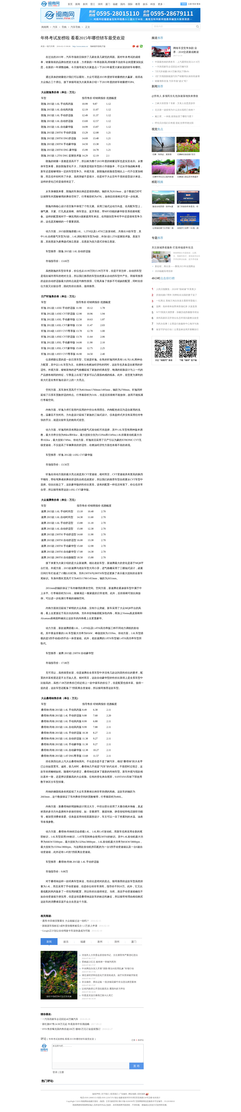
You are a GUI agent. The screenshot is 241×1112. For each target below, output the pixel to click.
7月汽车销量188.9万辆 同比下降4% (172, 71)
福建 (115, 4)
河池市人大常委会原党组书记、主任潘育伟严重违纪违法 (110, 955)
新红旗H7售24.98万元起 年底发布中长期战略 (65, 1024)
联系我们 (114, 1094)
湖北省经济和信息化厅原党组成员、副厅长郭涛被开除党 (110, 975)
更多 (160, 4)
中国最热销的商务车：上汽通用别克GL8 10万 (177, 62)
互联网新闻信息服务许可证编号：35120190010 (155, 1101)
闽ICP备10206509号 (126, 1101)
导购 (64, 27)
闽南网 (45, 27)
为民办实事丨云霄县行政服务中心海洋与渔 (177, 324)
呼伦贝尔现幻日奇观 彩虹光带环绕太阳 (174, 123)
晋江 (92, 4)
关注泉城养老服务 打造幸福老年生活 (172, 247)
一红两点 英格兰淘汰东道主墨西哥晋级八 (176, 301)
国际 (130, 4)
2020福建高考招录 (164, 271)
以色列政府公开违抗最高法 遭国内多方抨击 (103, 988)
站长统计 (156, 1097)
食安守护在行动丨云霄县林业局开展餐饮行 (177, 329)
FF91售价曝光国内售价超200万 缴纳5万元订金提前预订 (71, 1029)
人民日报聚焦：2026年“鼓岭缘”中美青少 (176, 289)
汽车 (55, 27)
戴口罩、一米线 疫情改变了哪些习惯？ (174, 116)
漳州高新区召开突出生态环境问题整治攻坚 (177, 318)
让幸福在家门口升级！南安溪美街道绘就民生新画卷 (163, 228)
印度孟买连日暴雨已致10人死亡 (97, 995)
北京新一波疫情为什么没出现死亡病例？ (175, 110)
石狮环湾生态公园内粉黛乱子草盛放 (163, 177)
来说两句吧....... (98, 1053)
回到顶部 (141, 1094)
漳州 (100, 4)
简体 (194, 4)
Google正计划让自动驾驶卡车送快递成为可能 (66, 930)
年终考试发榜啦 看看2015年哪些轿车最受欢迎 (71, 1039)
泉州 (85, 4)
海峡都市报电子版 (97, 46)
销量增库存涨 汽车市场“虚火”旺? (171, 81)
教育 (137, 4)
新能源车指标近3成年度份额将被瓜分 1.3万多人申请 (69, 926)
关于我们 (105, 1094)
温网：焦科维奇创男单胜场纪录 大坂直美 (176, 306)
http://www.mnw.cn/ (80, 46)
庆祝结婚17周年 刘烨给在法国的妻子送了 (176, 295)
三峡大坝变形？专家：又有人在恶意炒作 (175, 103)
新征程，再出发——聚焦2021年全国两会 (175, 266)
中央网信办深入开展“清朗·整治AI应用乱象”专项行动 (108, 968)
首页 (70, 4)
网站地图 (132, 1094)
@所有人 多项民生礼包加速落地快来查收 (175, 96)
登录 (55, 1072)
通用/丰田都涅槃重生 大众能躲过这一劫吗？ (65, 921)
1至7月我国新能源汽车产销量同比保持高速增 (177, 76)
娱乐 (145, 4)
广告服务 (123, 1094)
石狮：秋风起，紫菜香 (162, 154)
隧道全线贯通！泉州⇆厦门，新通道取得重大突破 (163, 206)
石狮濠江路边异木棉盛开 (187, 177)
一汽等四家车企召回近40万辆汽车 (60, 1019)
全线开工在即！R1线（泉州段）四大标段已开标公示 (188, 228)
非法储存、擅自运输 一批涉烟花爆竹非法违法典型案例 (109, 982)
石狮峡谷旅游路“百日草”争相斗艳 (186, 154)
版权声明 (96, 1094)
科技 (152, 4)
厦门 (107, 4)
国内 (122, 4)
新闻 (77, 4)
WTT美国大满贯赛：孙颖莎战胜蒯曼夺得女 (177, 312)
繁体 (198, 4)
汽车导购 (75, 27)
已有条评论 (138, 1040)
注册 (190, 4)
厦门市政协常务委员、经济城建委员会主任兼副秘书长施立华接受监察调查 (187, 206)
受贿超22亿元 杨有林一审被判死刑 (99, 962)
